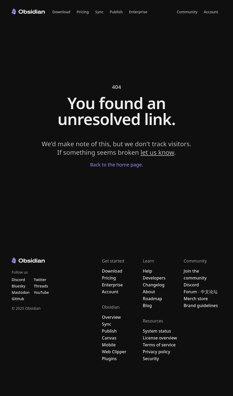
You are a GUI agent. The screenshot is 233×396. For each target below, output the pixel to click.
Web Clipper (114, 352)
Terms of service (159, 345)
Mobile (109, 345)
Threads (41, 286)
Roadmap (152, 299)
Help (147, 271)
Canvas (109, 338)
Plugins (109, 358)
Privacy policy (156, 352)
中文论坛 (209, 292)
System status (157, 331)
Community (187, 11)
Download (61, 11)
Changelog (154, 285)
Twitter (40, 279)
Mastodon (21, 292)
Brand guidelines (201, 305)
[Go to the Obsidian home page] (28, 11)
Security (151, 358)
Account (211, 11)
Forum (190, 292)
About (149, 292)
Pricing (83, 11)
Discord (191, 285)
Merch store (196, 299)
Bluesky (18, 286)
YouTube (41, 292)
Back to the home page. (116, 164)
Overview (111, 317)
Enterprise (138, 11)
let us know (157, 152)
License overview (160, 338)
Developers (154, 278)
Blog (147, 305)
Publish (116, 11)
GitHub (18, 298)
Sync (99, 11)
